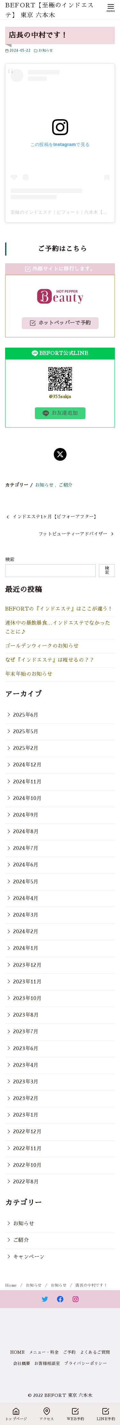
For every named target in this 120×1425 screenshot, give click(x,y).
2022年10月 (27, 1165)
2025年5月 (26, 731)
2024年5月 (26, 881)
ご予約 (69, 1352)
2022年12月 (27, 1131)
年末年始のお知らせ (28, 674)
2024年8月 (26, 831)
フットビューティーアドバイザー (73, 534)
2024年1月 (26, 948)
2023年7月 (26, 1031)
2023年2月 (26, 1098)
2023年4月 (26, 1065)
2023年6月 (26, 1048)
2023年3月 (26, 1081)
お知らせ (45, 50)
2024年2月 (26, 931)
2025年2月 (26, 748)
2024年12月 (27, 764)
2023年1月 (26, 1115)
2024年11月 (27, 781)
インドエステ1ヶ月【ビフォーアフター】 (55, 516)
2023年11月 (27, 981)
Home (11, 1285)
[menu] (110, 7)
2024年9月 (26, 815)
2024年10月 (27, 798)
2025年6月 (26, 715)
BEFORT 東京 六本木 (68, 1395)
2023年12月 (27, 965)
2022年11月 (27, 1148)
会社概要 (21, 1363)
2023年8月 (26, 1015)
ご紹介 (65, 485)
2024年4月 (26, 898)
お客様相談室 (47, 1363)
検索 (9, 559)
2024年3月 (26, 915)
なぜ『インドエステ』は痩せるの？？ (49, 660)
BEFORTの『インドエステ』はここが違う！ (59, 609)
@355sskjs (60, 397)
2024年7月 (26, 848)
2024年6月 (26, 864)
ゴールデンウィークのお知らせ (42, 646)
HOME (17, 1352)
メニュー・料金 (44, 1352)
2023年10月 (27, 998)
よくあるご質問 (95, 1352)
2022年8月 (26, 1181)
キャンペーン (28, 1256)
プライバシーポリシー (85, 1363)
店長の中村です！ (91, 1285)
